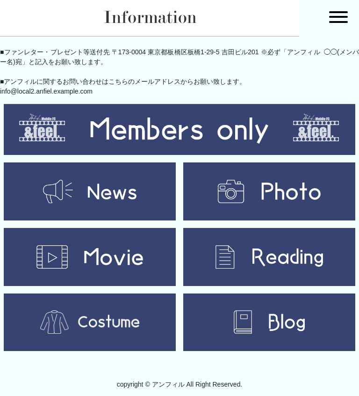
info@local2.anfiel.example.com (46, 91)
